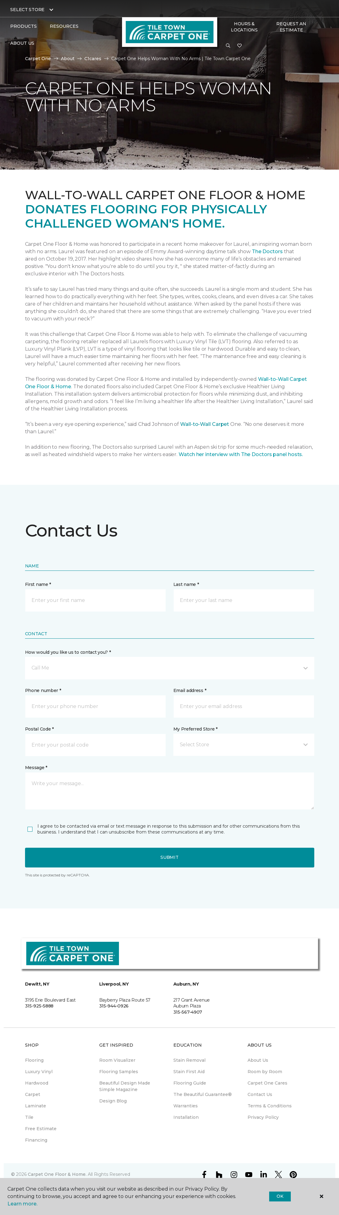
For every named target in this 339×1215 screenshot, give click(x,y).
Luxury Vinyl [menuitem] (39, 1071)
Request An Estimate (291, 27)
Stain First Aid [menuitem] (189, 1071)
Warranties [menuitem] (185, 1106)
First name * (38, 584)
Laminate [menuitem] (35, 1106)
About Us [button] (22, 43)
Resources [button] (64, 26)
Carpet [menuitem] (32, 1094)
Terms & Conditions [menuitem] (270, 1106)
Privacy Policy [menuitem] (263, 1117)
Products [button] (23, 26)
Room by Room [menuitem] (265, 1071)
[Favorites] (239, 46)
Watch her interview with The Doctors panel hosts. (241, 454)
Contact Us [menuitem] (260, 1094)
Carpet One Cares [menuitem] (267, 1083)
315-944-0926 (114, 1006)
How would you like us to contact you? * (68, 652)
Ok (280, 1196)
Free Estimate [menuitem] (41, 1128)
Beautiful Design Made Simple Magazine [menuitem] (124, 1086)
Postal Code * (39, 729)
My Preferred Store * (195, 729)
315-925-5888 (39, 1006)
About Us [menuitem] (258, 1060)
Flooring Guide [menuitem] (189, 1083)
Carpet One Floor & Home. (57, 1174)
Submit (169, 857)
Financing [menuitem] (36, 1140)
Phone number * (43, 690)
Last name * (186, 584)
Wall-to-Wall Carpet (204, 424)
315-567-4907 (187, 1012)
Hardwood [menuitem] (36, 1083)
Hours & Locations (244, 27)
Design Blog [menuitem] (113, 1101)
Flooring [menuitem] (34, 1060)
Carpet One (38, 58)
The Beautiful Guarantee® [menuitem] (202, 1094)
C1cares (92, 58)
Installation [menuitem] (186, 1117)
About (67, 58)
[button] (228, 46)
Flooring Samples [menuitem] (118, 1071)
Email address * (189, 690)
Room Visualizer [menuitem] (117, 1060)
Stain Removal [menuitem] (189, 1060)
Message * (36, 767)
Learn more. (22, 1204)
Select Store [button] (27, 9)
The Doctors (267, 251)
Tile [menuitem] (29, 1117)
